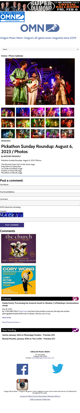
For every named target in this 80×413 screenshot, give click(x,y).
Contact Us (23, 396)
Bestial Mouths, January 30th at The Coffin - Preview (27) (28, 338)
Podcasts (6, 298)
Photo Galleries (16, 56)
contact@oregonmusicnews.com (43, 358)
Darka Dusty (23, 311)
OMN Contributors (36, 399)
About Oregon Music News (38, 396)
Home (4, 56)
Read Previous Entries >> (11, 322)
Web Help (46, 399)
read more (6, 318)
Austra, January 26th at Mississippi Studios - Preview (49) (28, 335)
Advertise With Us (54, 396)
